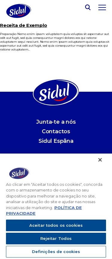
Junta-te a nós (56, 122)
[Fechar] (100, 160)
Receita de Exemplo (23, 25)
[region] (56, 206)
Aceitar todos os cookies (56, 225)
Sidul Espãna (56, 141)
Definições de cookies (56, 251)
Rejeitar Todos (56, 238)
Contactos (56, 131)
